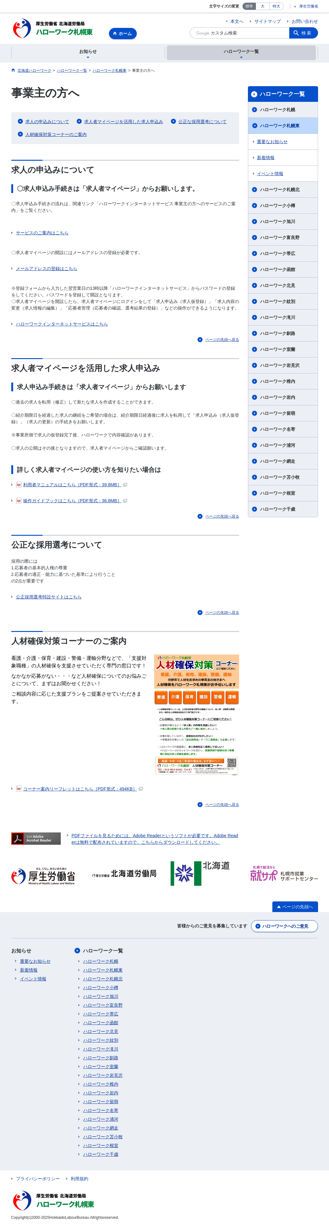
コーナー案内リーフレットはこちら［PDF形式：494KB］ (79, 789)
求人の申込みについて (47, 121)
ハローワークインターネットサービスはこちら (62, 324)
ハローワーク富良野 (280, 237)
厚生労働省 (308, 6)
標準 (249, 6)
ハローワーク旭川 (277, 221)
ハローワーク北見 (277, 285)
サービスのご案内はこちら (42, 233)
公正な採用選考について (202, 121)
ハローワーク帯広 (277, 253)
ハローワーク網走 (277, 461)
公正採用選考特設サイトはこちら (49, 597)
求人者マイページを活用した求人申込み (123, 121)
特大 (276, 6)
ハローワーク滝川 (277, 317)
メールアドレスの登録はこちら (46, 268)
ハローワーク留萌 (277, 413)
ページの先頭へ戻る (222, 340)
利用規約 (79, 1179)
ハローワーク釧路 (277, 333)
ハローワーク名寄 (277, 429)
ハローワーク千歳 (277, 509)
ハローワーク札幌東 (280, 125)
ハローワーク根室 (277, 493)
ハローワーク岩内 (277, 397)
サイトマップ (267, 21)
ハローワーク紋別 (277, 301)
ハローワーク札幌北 (280, 189)
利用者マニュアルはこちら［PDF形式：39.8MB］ (71, 485)
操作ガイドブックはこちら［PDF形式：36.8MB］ (71, 501)
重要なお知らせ (272, 141)
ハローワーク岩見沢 (280, 365)
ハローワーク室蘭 (277, 349)
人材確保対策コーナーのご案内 (56, 134)
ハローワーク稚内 (277, 381)
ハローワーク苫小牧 (280, 477)
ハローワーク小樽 (277, 205)
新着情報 (266, 157)
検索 (306, 32)
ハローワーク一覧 (282, 94)
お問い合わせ (305, 21)
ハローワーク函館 (277, 269)
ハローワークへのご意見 (285, 926)
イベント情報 (270, 173)
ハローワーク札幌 (277, 109)
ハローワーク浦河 (277, 445)
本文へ (237, 21)
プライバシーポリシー (38, 1179)
